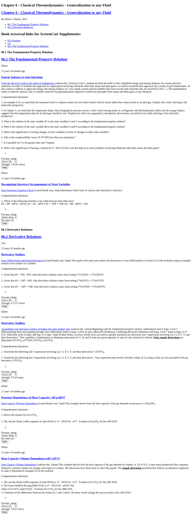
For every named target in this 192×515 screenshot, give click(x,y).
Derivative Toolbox (13, 254)
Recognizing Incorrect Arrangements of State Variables (35, 184)
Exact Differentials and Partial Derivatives (22, 260)
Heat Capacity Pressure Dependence (19, 403)
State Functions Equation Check (17, 190)
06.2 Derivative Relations (20, 27)
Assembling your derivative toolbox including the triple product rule (35, 329)
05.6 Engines (14, 40)
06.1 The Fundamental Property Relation (28, 24)
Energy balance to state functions (22, 77)
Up (9, 43)
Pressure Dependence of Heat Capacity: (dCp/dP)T (33, 397)
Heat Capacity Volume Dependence (19, 464)
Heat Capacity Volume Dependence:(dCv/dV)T (30, 458)
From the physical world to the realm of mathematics (27, 83)
